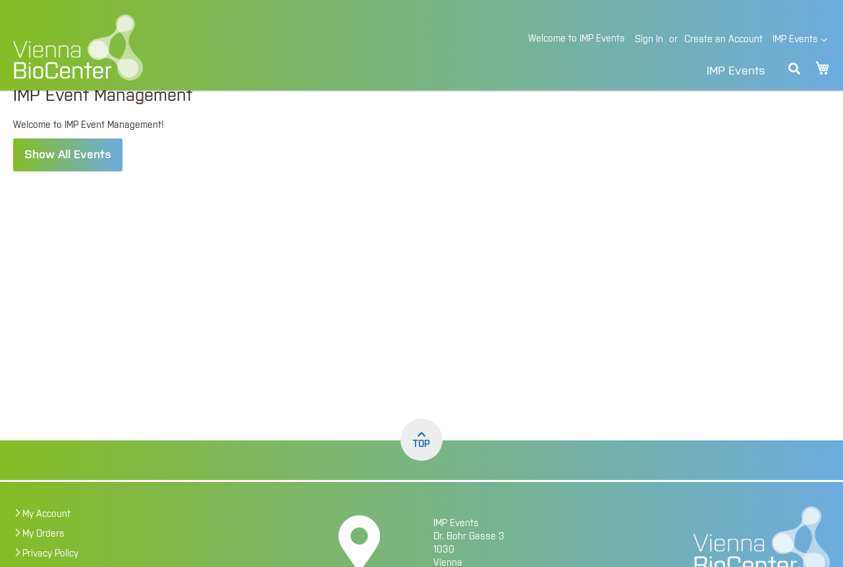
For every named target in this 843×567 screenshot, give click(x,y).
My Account (46, 539)
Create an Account (723, 39)
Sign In (649, 39)
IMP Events (736, 71)
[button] (800, 40)
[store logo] (168, 47)
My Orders (43, 559)
